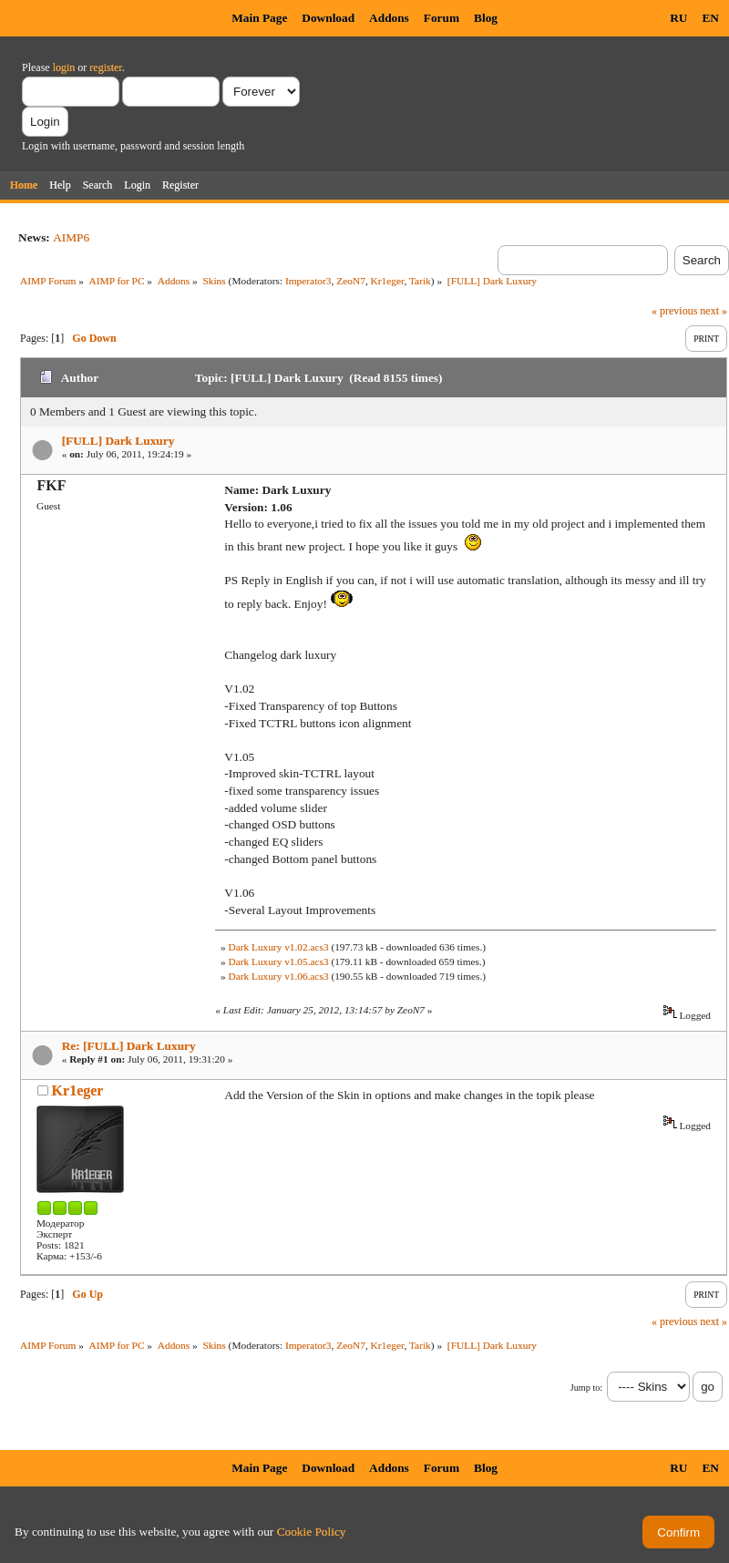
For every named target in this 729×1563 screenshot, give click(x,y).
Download (328, 18)
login (64, 67)
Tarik (420, 280)
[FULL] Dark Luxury (118, 440)
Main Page (259, 18)
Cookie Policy (311, 1531)
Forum (441, 18)
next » (713, 310)
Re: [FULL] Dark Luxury (129, 1046)
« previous (674, 310)
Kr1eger (388, 280)
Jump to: (586, 1388)
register (105, 67)
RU (678, 18)
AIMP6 (71, 237)
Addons (389, 18)
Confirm (678, 1532)
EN (710, 18)
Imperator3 (308, 280)
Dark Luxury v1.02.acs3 (278, 946)
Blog (486, 18)
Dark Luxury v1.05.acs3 (278, 961)
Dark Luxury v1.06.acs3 (278, 976)
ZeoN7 (350, 280)
